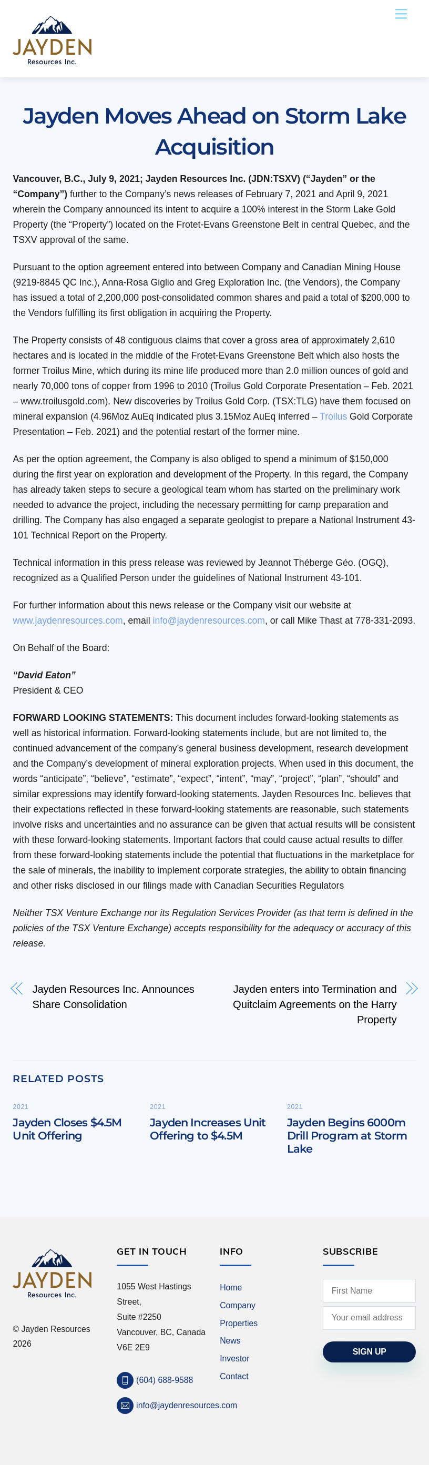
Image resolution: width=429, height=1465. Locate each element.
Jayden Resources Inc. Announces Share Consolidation (113, 996)
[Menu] (401, 14)
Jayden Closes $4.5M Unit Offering (67, 1129)
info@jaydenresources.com (208, 620)
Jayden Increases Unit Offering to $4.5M (207, 1129)
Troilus (333, 416)
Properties (239, 1323)
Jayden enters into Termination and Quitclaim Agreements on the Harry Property (315, 1004)
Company (238, 1305)
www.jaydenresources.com (67, 620)
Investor (234, 1358)
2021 (20, 1107)
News (230, 1340)
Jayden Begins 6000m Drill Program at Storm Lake (347, 1135)
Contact (234, 1376)
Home (231, 1287)
